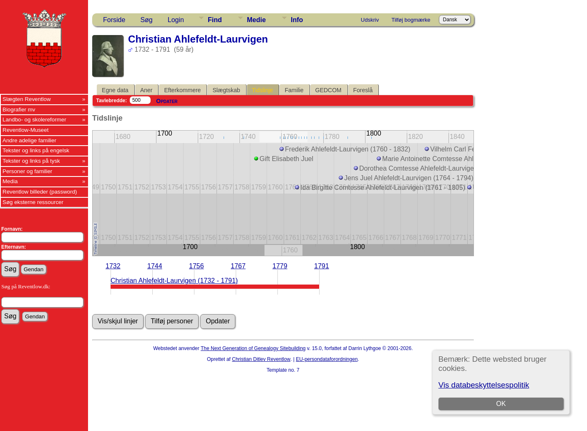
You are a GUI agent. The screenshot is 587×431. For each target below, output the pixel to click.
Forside (114, 19)
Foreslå (363, 90)
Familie (294, 90)
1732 (113, 266)
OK (501, 403)
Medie (256, 19)
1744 (154, 266)
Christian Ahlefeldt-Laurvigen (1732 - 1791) (174, 280)
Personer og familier (27, 171)
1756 (196, 266)
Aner (146, 90)
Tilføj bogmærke (410, 20)
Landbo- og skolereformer (34, 119)
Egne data (115, 90)
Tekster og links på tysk (31, 161)
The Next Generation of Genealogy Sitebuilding (253, 348)
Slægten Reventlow (27, 99)
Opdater (166, 101)
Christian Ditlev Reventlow (261, 359)
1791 (321, 266)
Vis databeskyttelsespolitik (483, 385)
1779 (279, 266)
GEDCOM (328, 90)
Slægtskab (226, 90)
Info (297, 19)
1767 (238, 266)
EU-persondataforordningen (327, 359)
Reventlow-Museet (25, 130)
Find (215, 19)
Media (10, 181)
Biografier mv (19, 109)
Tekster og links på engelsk (36, 150)
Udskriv (370, 20)
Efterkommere (182, 90)
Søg (146, 19)
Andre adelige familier (29, 140)
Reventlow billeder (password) (40, 192)
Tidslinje (262, 90)
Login (176, 19)
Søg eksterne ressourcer (33, 202)
